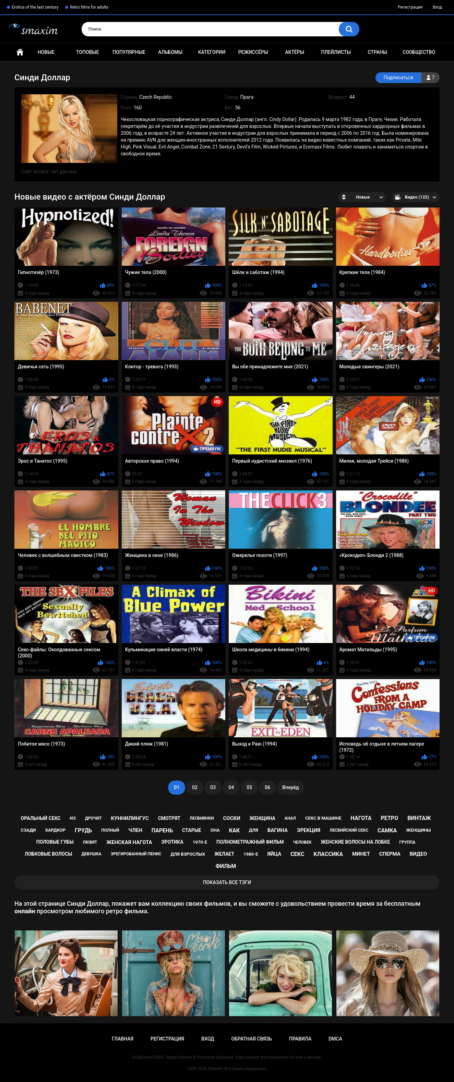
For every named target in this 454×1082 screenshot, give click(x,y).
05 (249, 787)
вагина (277, 830)
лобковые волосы (48, 854)
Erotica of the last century (35, 7)
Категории (212, 52)
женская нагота (129, 842)
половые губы (55, 842)
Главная (19, 52)
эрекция (308, 830)
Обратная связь (251, 1039)
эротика (172, 842)
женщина (262, 818)
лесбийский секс (349, 830)
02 (195, 787)
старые (191, 830)
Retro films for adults (89, 7)
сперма (390, 854)
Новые (46, 52)
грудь (83, 830)
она (215, 830)
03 (213, 787)
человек (302, 842)
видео (418, 854)
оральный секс (41, 818)
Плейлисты (336, 52)
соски (231, 818)
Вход (437, 7)
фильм (226, 866)
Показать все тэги (227, 882)
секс (297, 854)
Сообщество (419, 52)
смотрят (169, 818)
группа (407, 842)
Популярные (128, 52)
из (73, 818)
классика (328, 854)
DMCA (335, 1039)
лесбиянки (202, 818)
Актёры (294, 52)
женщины (418, 830)
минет (361, 854)
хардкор (55, 830)
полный (110, 830)
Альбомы (170, 52)
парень (162, 830)
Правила (300, 1039)
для (253, 830)
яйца (274, 854)
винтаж (419, 818)
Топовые (87, 52)
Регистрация (410, 7)
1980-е (250, 854)
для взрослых (187, 854)
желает (224, 854)
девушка (91, 854)
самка (387, 830)
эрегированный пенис (136, 854)
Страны (377, 52)
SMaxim (215, 1068)
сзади (28, 830)
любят (90, 842)
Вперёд (290, 787)
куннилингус (130, 818)
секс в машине (323, 818)
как (234, 830)
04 (231, 787)
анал (290, 818)
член (135, 830)
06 (267, 787)
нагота (361, 818)
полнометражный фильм (250, 842)
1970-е (200, 842)
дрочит (93, 818)
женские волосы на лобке (355, 842)
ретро (389, 818)
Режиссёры (253, 52)
